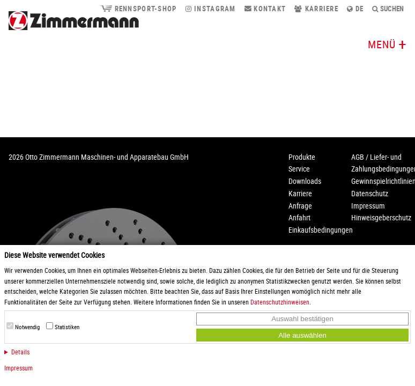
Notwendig (27, 327)
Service (299, 169)
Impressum (18, 367)
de (355, 8)
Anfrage (300, 206)
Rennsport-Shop (137, 8)
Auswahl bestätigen (302, 319)
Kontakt (265, 8)
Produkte (301, 157)
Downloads (304, 181)
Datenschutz (369, 193)
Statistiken (67, 327)
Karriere (316, 8)
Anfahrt (299, 217)
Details (20, 351)
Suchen (388, 8)
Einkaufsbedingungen (320, 230)
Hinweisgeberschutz (381, 217)
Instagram (211, 8)
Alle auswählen (302, 335)
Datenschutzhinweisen (279, 302)
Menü (382, 44)
